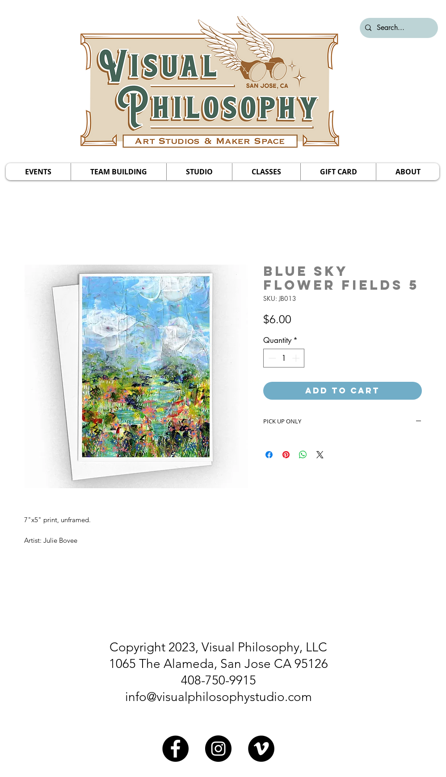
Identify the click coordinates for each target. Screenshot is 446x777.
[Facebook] (175, 748)
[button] (38, 171)
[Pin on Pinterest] (286, 454)
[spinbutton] (284, 358)
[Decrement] (271, 358)
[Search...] (398, 28)
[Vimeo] (261, 748)
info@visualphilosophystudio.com (218, 696)
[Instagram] (218, 748)
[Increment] (296, 358)
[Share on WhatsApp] (303, 454)
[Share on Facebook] (269, 454)
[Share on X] (320, 454)
